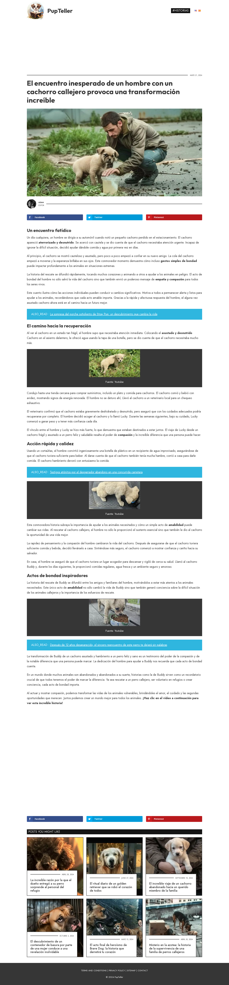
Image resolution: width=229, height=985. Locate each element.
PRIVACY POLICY (117, 970)
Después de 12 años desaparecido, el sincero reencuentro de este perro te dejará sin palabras (108, 645)
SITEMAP (131, 970)
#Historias (180, 10)
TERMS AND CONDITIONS (94, 970)
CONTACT (143, 970)
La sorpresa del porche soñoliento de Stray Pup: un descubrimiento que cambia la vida (103, 314)
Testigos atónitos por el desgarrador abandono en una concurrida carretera (96, 472)
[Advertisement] (114, 46)
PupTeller (60, 10)
